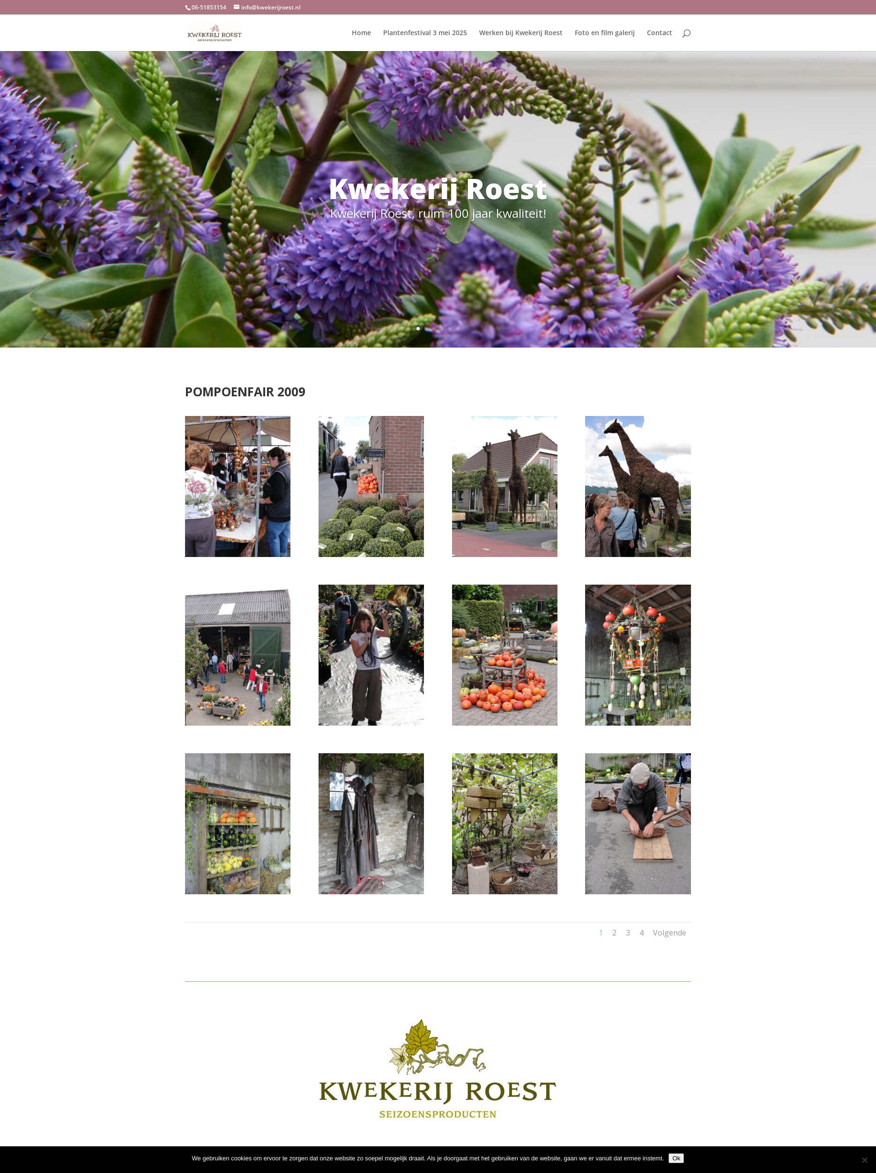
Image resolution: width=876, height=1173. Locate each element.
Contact (659, 33)
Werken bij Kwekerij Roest (521, 33)
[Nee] (864, 1160)
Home (361, 33)
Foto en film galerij (605, 33)
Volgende (669, 933)
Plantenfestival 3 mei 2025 (425, 33)
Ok (676, 1158)
